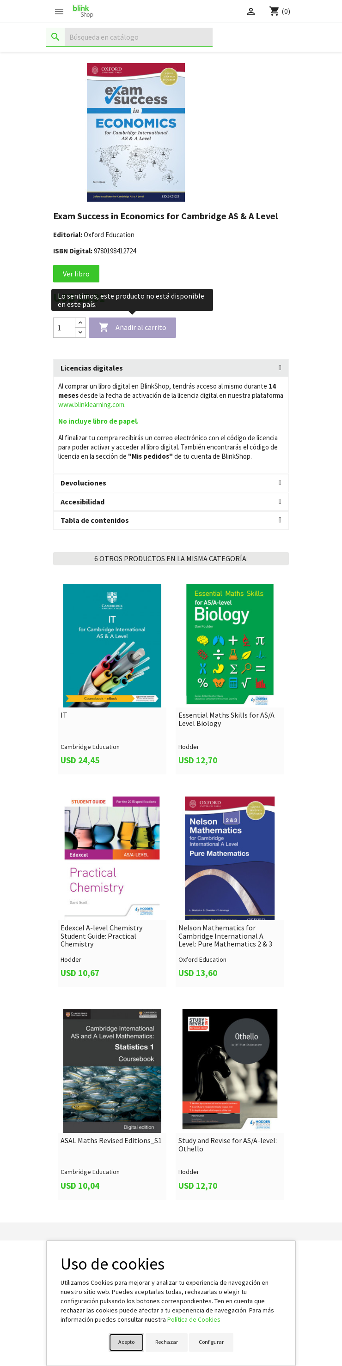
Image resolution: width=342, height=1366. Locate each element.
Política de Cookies (193, 1319)
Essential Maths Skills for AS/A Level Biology (226, 719)
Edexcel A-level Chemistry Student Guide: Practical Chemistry (101, 936)
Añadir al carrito (132, 328)
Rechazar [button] (166, 1341)
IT (64, 715)
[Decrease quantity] (80, 332)
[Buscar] (129, 37)
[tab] (171, 368)
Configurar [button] (211, 1341)
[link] (112, 679)
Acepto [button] (126, 1341)
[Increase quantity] (80, 323)
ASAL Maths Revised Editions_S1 (111, 1141)
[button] (171, 368)
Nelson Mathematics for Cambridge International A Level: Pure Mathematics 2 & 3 (225, 936)
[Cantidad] (64, 328)
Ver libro (76, 273)
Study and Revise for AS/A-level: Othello (227, 1145)
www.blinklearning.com (91, 404)
